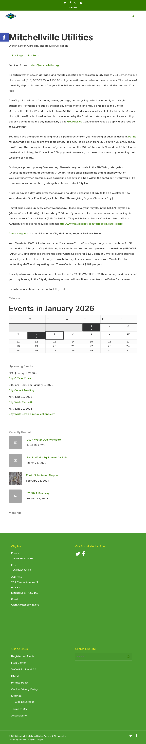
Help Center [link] (18, 662)
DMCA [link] (15, 676)
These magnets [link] (18, 233)
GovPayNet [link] (74, 121)
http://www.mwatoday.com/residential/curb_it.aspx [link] (91, 223)
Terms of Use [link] (19, 709)
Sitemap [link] (16, 695)
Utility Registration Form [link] (24, 55)
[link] (4, 37)
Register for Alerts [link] (22, 656)
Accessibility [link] (19, 715)
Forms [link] (132, 136)
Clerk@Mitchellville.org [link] (25, 604)
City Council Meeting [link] (21, 390)
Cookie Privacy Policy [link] (24, 689)
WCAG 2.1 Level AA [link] (23, 669)
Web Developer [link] (24, 701)
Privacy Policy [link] (20, 682)
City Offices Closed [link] (21, 378)
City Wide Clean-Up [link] (21, 402)
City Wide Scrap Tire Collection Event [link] (32, 414)
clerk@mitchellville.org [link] (45, 65)
